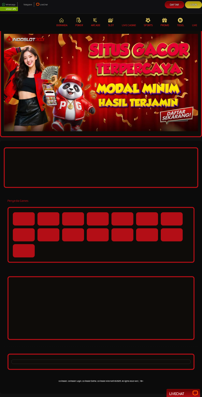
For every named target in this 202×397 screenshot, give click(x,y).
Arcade (95, 22)
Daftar (174, 4)
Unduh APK (9, 9)
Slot (111, 22)
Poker (79, 22)
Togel (180, 22)
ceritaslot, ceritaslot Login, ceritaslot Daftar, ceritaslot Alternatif (86, 381)
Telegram (26, 4)
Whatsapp (8, 4)
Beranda (61, 22)
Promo (165, 22)
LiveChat (42, 4)
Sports (148, 22)
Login (193, 4)
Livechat (183, 393)
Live (195, 22)
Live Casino (129, 22)
